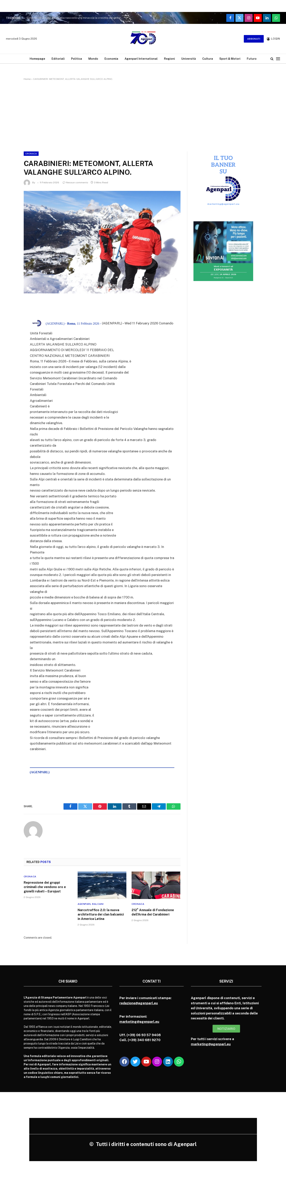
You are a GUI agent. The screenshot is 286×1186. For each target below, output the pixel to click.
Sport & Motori (229, 58)
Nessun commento (75, 182)
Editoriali (58, 58)
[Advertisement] (143, 115)
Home (27, 79)
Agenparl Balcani (91, 904)
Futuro (252, 58)
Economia (111, 58)
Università (188, 58)
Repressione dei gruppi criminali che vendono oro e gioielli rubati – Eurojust (45, 887)
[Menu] (278, 58)
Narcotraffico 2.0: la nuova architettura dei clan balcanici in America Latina (101, 914)
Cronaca (31, 153)
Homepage (37, 58)
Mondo (93, 58)
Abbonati (253, 38)
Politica (76, 58)
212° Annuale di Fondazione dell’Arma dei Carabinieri (153, 912)
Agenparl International (141, 58)
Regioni (169, 58)
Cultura (207, 58)
